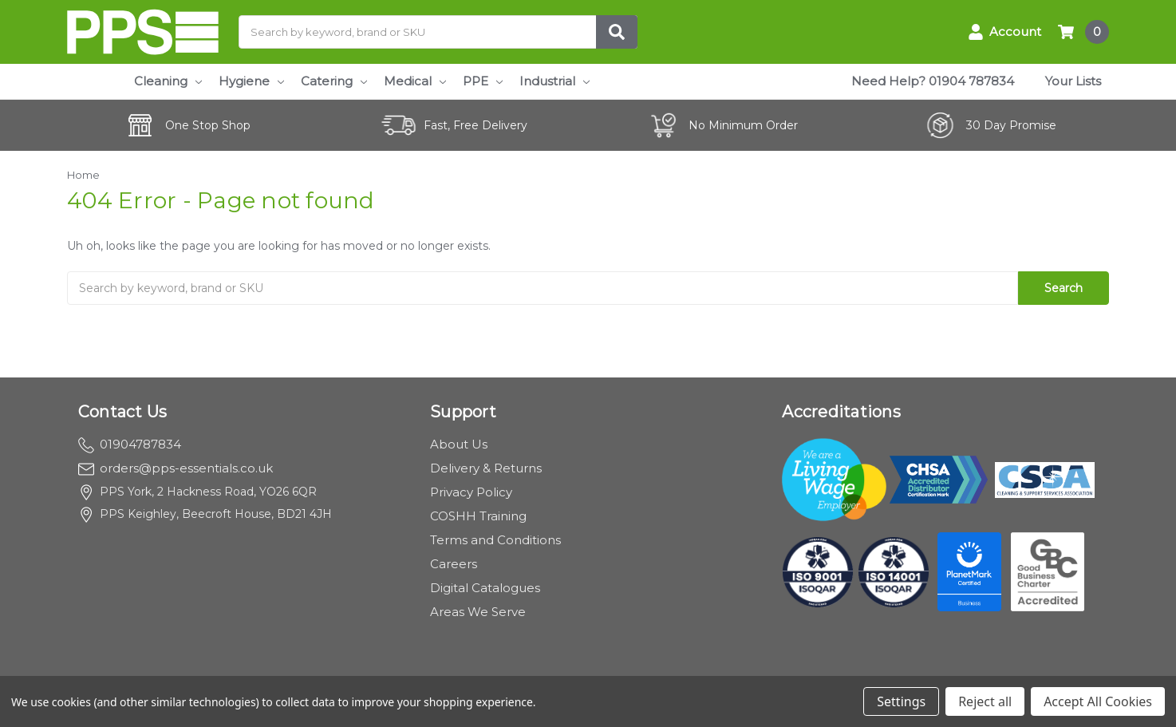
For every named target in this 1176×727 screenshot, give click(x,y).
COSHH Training (478, 516)
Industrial (554, 81)
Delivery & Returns (486, 468)
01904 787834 (971, 81)
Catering (334, 81)
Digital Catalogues (485, 587)
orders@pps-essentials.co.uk (175, 468)
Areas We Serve (478, 611)
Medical (415, 81)
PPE (483, 81)
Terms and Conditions (495, 539)
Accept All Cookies (1098, 701)
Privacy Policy (471, 492)
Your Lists (1073, 81)
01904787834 (129, 444)
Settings (901, 701)
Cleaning (168, 81)
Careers (453, 563)
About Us (458, 444)
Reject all (985, 701)
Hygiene (251, 81)
